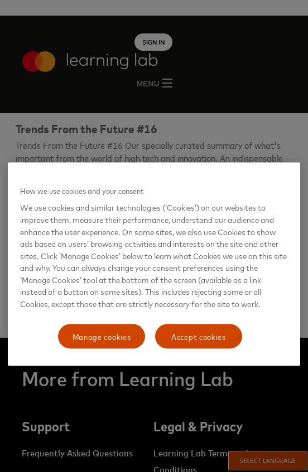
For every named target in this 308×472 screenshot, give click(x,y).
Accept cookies (198, 336)
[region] (154, 264)
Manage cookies (102, 336)
